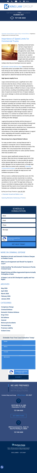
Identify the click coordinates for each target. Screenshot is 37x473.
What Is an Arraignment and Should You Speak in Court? (17, 262)
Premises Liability (7, 328)
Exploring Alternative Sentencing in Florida (13, 198)
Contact (16, 1)
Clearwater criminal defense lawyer (12, 66)
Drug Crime (4, 315)
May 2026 (4, 288)
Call (12, 1)
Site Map (23, 452)
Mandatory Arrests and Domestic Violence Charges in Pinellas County (18, 257)
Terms (13, 239)
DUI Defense (5, 317)
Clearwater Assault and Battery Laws (13, 194)
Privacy (9, 239)
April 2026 (4, 291)
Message (7, 357)
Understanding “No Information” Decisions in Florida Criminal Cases (18, 268)
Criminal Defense (25, 33)
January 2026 (5, 299)
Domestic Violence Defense (10, 312)
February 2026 (5, 296)
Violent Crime (5, 330)
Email (6, 346)
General (3, 320)
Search (20, 1)
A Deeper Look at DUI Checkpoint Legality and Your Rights (17, 278)
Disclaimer (15, 452)
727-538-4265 (20, 18)
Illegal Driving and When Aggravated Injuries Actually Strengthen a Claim (18, 273)
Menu (27, 1)
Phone (6, 351)
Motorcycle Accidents (8, 323)
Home (8, 1)
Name (5, 341)
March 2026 (5, 293)
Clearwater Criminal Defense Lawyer (10, 33)
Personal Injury (6, 325)
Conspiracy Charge (7, 307)
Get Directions (18, 417)
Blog (20, 33)
